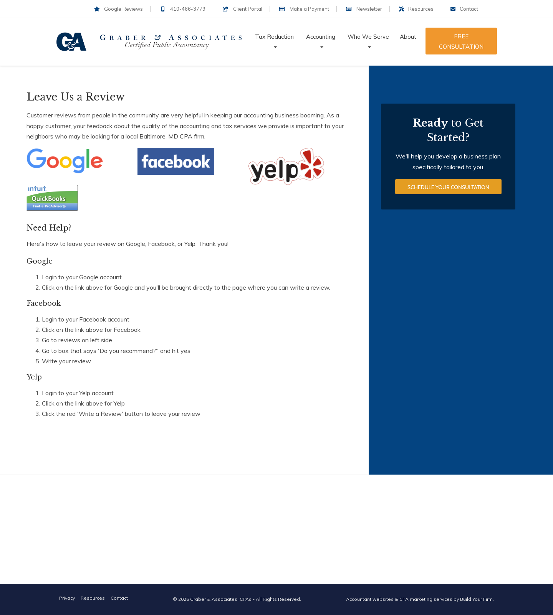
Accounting (320, 36)
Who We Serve (368, 36)
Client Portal (242, 9)
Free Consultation (461, 41)
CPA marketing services (425, 599)
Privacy (67, 598)
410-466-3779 (182, 9)
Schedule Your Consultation (448, 192)
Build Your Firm (476, 599)
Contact (464, 9)
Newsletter (364, 9)
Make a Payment (304, 9)
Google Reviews (118, 9)
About (408, 36)
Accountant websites (370, 599)
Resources (416, 9)
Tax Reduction (274, 36)
